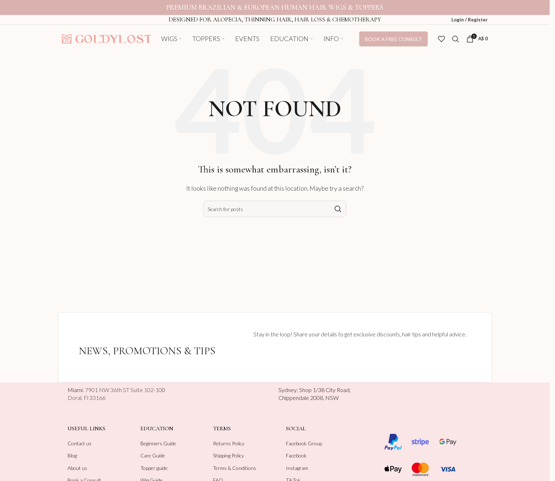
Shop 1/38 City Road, (325, 389)
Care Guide (152, 455)
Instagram (297, 468)
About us (77, 468)
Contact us (79, 443)
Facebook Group (304, 443)
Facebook (296, 455)
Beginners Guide (158, 443)
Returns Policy (228, 443)
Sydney (287, 389)
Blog (72, 455)
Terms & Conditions (234, 468)
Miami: (115, 389)
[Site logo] (106, 38)
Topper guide (154, 468)
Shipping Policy (228, 455)
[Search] (456, 39)
